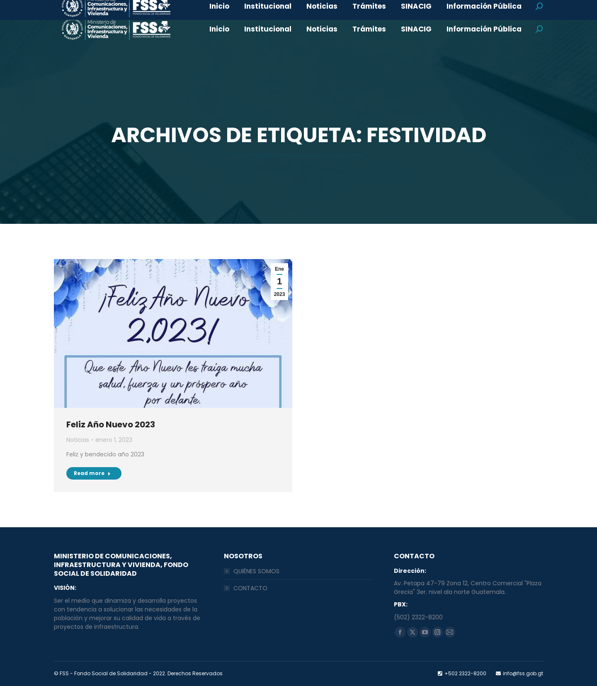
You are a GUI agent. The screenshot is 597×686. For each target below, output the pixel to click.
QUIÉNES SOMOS (256, 571)
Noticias (77, 440)
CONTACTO (250, 588)
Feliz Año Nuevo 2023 (110, 424)
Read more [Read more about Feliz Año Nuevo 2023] (92, 473)
